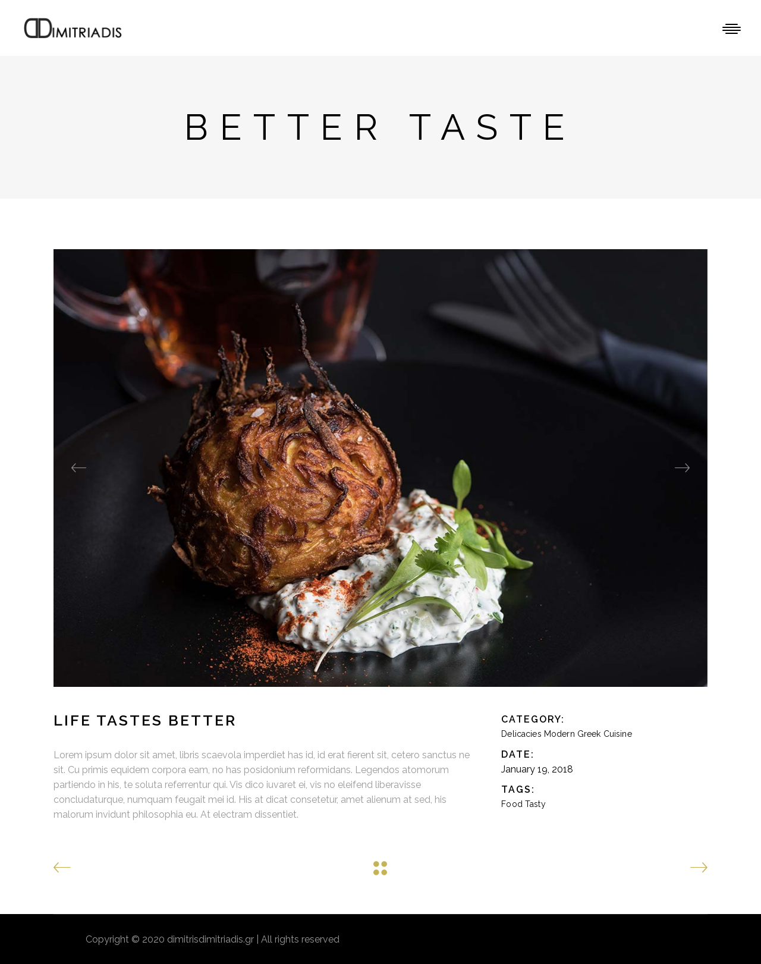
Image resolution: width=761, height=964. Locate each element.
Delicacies (521, 734)
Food (512, 804)
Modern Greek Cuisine (588, 734)
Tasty (535, 804)
